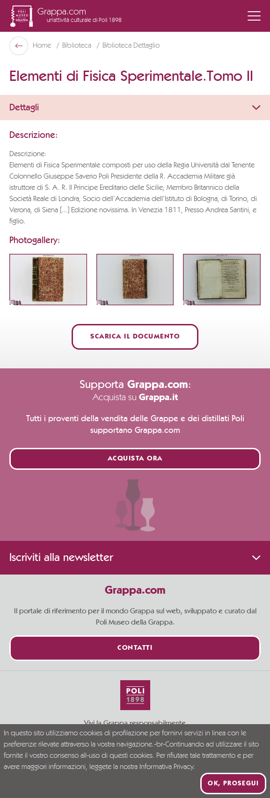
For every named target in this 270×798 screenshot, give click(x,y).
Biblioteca (77, 46)
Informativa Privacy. (167, 767)
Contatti (135, 648)
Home (43, 46)
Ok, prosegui (233, 783)
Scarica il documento (135, 336)
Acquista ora (135, 458)
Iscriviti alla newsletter (135, 557)
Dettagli (135, 107)
